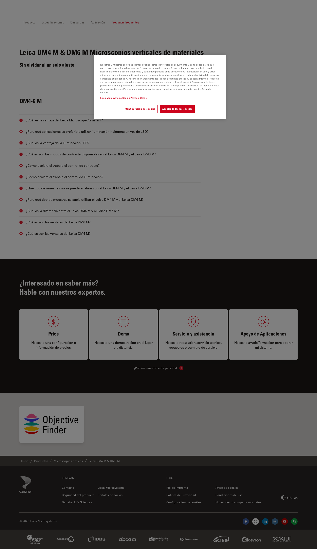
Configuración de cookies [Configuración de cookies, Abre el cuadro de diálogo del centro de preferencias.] (140, 108)
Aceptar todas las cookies (177, 108)
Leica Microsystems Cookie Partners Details (124, 97)
